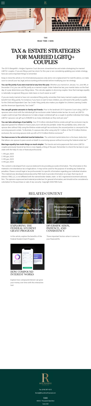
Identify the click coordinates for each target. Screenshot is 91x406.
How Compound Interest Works (22, 273)
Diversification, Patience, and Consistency (58, 228)
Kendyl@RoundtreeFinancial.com (45, 393)
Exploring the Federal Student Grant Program (23, 228)
